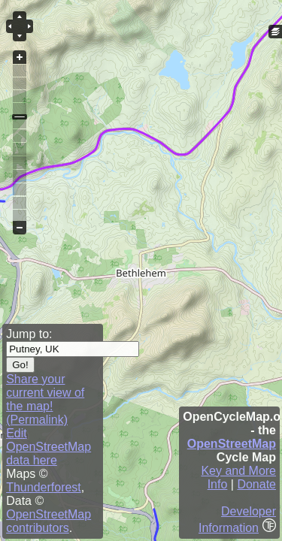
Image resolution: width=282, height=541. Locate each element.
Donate (256, 484)
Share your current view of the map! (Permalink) (45, 399)
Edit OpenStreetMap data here (48, 447)
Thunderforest (43, 487)
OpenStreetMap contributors (48, 521)
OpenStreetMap (231, 443)
